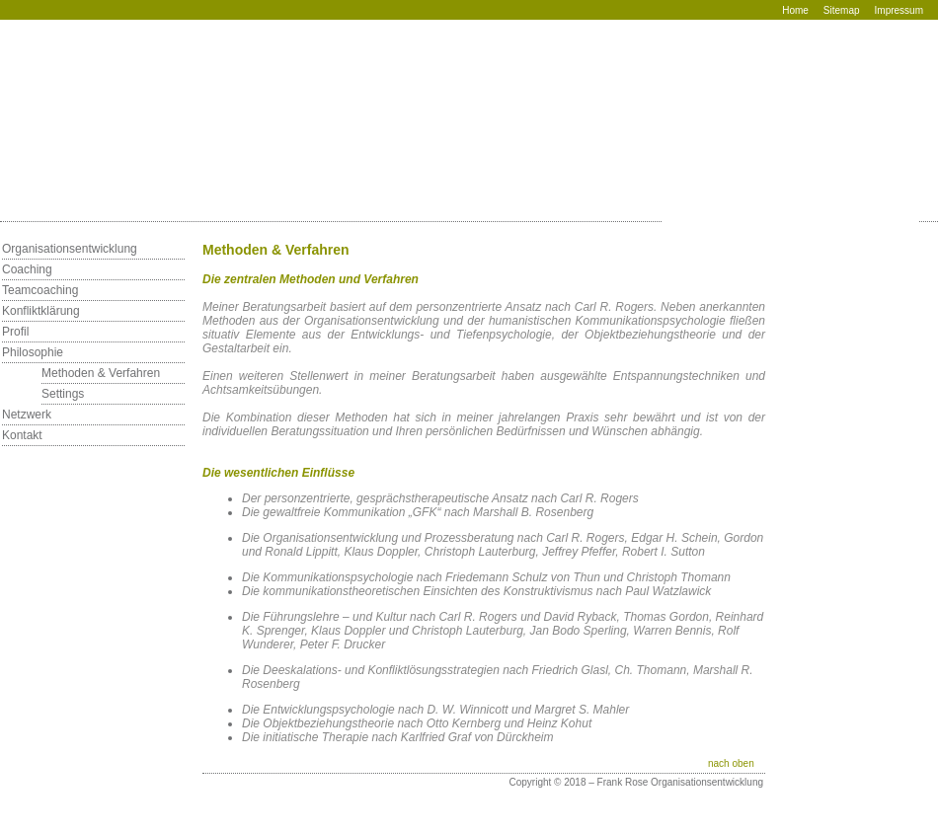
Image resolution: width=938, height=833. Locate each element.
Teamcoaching (40, 290)
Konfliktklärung (41, 311)
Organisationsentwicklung (69, 249)
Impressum (899, 10)
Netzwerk (26, 414)
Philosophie (32, 352)
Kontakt (22, 435)
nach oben (731, 763)
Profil (15, 332)
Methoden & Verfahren (100, 373)
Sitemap (841, 10)
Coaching (27, 269)
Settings (62, 394)
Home (795, 10)
